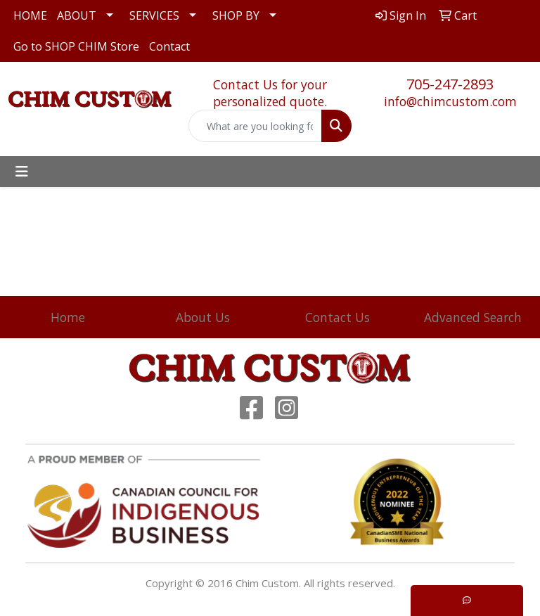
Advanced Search (473, 317)
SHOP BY (235, 15)
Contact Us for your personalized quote (270, 93)
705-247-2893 (450, 84)
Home (68, 317)
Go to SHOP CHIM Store (76, 46)
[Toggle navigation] (22, 171)
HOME (30, 15)
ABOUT (76, 15)
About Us (203, 317)
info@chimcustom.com (450, 101)
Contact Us (337, 317)
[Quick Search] (255, 126)
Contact (169, 46)
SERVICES (154, 15)
